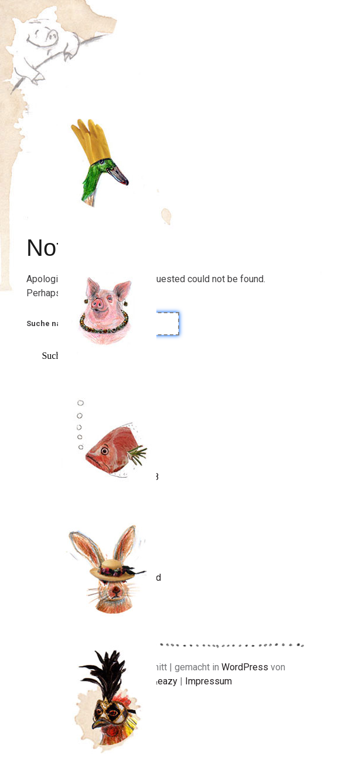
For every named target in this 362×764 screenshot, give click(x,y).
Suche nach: (49, 323)
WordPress (244, 667)
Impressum (208, 681)
